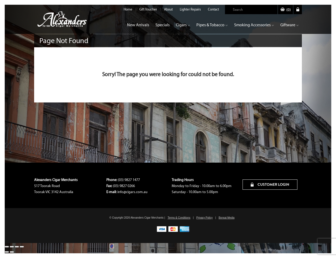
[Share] (17, 246)
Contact (213, 9)
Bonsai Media (227, 217)
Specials (162, 24)
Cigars (183, 24)
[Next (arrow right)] (12, 252)
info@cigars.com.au (132, 192)
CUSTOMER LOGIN (270, 184)
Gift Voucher (148, 9)
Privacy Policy (204, 217)
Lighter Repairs (190, 9)
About (168, 9)
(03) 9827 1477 (129, 180)
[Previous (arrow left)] (7, 252)
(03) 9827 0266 (124, 186)
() (285, 9)
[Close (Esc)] (22, 246)
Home (128, 9)
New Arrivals (138, 24)
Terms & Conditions (178, 217)
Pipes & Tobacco (212, 24)
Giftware (289, 24)
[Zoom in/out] (7, 246)
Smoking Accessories (254, 24)
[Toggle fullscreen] (12, 246)
